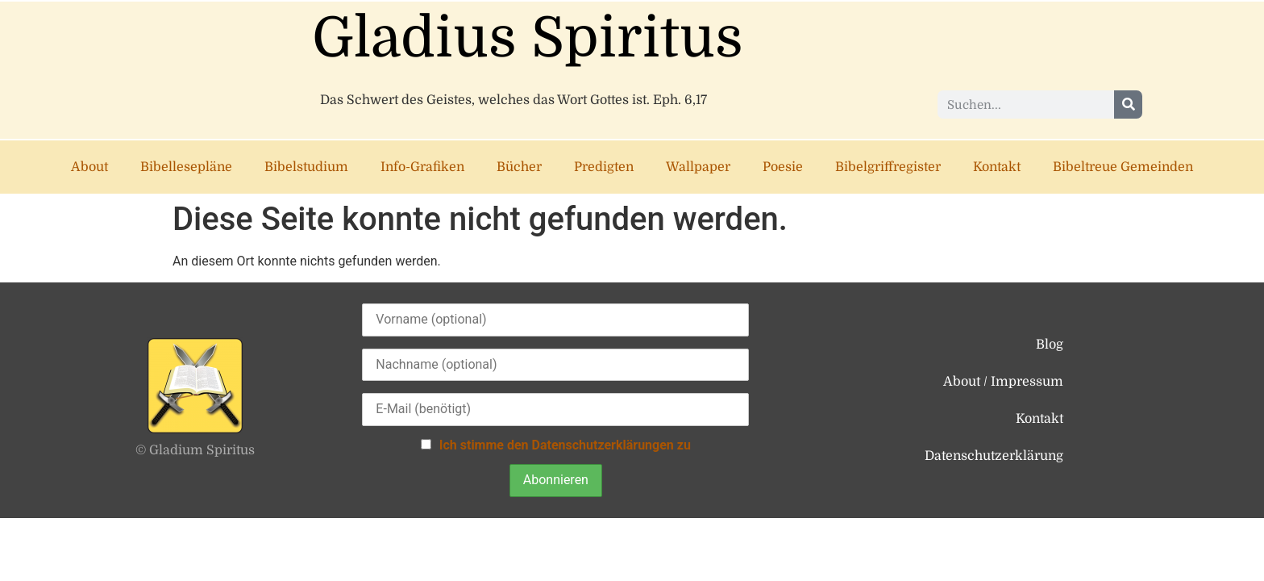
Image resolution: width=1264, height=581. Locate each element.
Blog (1049, 344)
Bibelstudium (306, 167)
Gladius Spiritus (527, 38)
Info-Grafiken (422, 167)
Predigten (604, 167)
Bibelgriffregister (888, 167)
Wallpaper (698, 167)
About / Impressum (1003, 381)
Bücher (519, 167)
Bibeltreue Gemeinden (1123, 167)
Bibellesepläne (186, 167)
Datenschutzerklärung (994, 456)
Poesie (783, 167)
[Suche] (1128, 104)
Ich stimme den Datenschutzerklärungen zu (565, 445)
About (89, 167)
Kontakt (997, 167)
